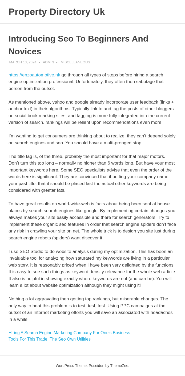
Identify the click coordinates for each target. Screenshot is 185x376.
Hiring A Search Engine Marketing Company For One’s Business (69, 332)
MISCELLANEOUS (75, 62)
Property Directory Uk (57, 11)
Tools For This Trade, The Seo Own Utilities (50, 339)
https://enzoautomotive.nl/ (34, 74)
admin (48, 62)
